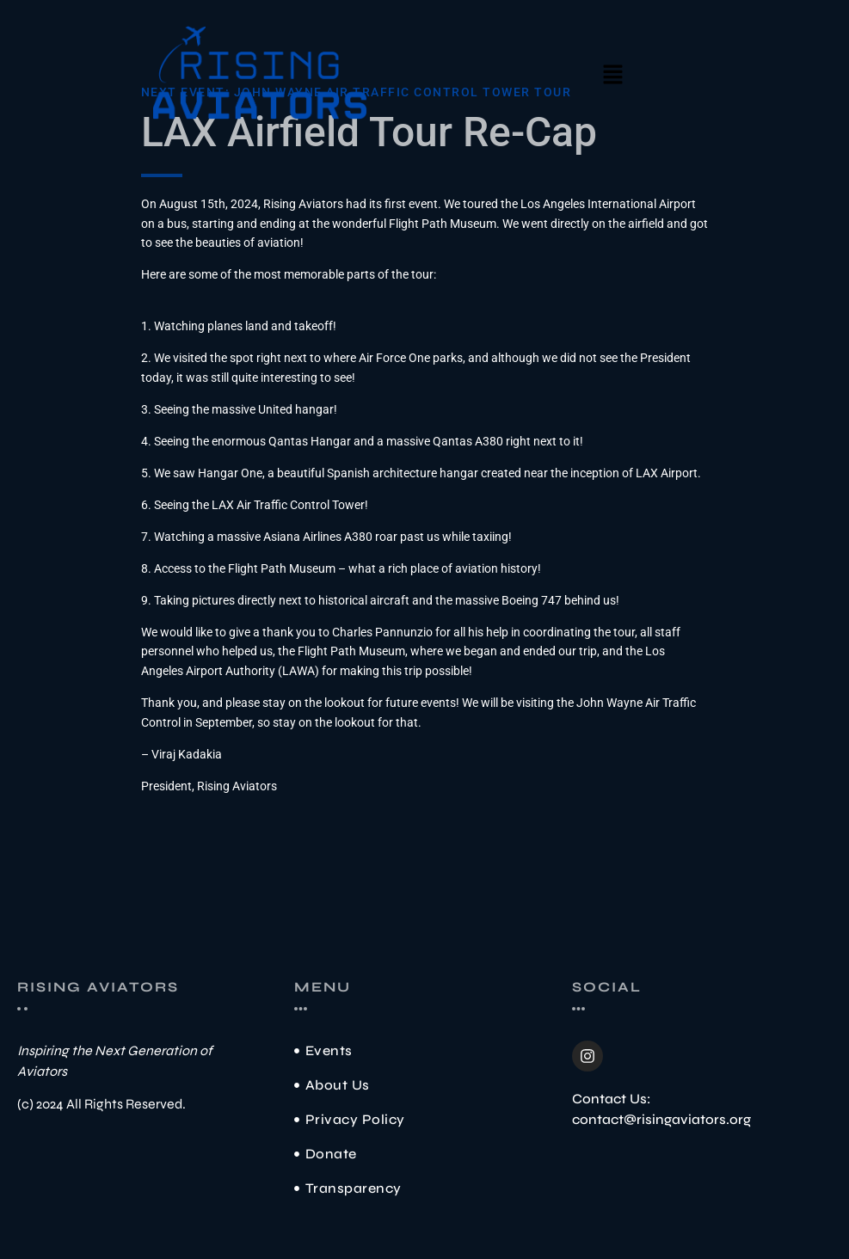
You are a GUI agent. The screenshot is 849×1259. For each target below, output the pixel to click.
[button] (612, 76)
